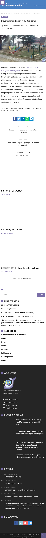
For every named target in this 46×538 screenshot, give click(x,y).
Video (3, 360)
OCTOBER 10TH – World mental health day (20, 268)
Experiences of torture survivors (13, 335)
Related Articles (22, 152)
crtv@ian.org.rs (10, 405)
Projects (4, 349)
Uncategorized (7, 357)
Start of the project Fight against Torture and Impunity (23, 142)
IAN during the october (11, 229)
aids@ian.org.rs (10, 408)
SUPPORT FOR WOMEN (11, 191)
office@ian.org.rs (10, 402)
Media (3, 338)
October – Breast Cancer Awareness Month (17, 316)
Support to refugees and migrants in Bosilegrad (23, 129)
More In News (22, 155)
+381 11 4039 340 (10, 399)
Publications (6, 353)
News (10, 13)
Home (3, 13)
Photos (4, 346)
